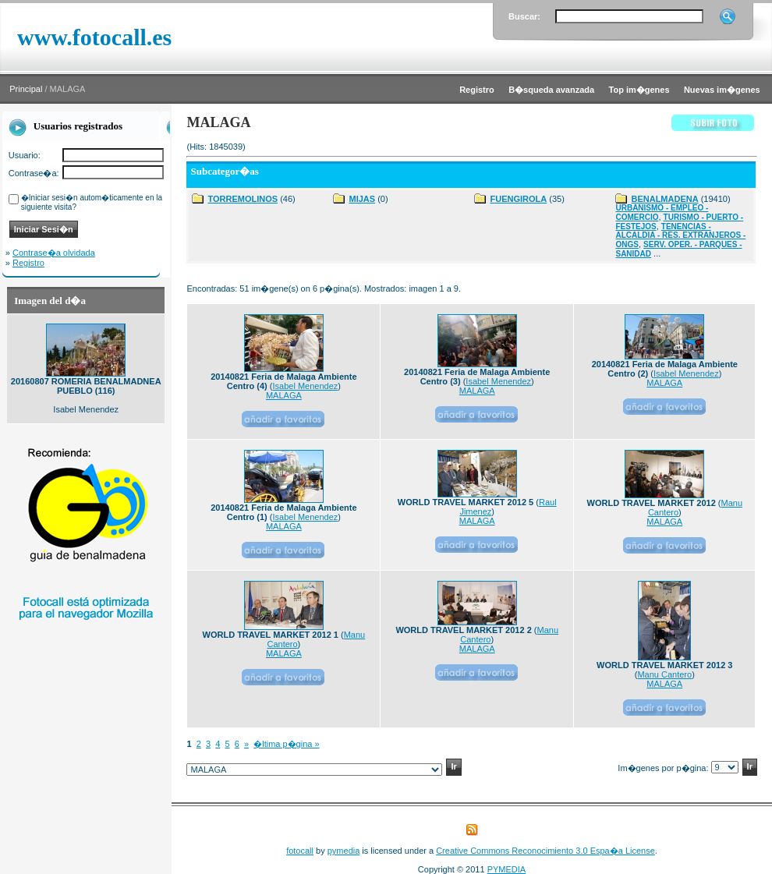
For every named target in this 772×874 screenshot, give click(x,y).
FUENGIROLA (518, 198)
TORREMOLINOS (242, 198)
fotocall (299, 850)
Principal (25, 89)
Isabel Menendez (305, 386)
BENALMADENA (664, 198)
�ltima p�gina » (286, 743)
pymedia (344, 850)
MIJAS (362, 198)
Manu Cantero (664, 674)
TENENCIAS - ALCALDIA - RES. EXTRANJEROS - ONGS (680, 235)
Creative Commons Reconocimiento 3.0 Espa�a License (545, 850)
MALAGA (284, 395)
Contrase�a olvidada (53, 252)
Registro (28, 262)
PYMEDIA (506, 869)
